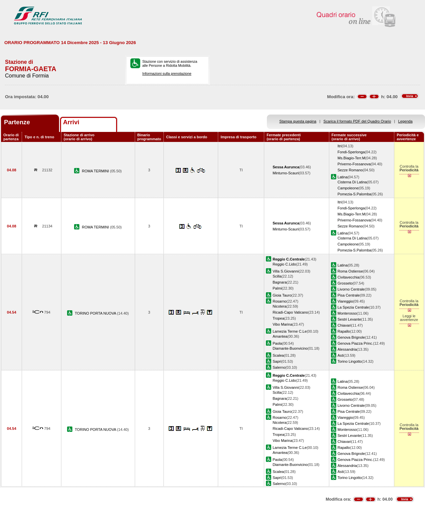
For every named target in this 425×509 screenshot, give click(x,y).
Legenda (405, 121)
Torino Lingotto (350, 361)
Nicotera (279, 306)
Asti (341, 355)
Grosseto (345, 283)
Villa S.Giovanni (286, 271)
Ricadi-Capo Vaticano (290, 312)
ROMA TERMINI (96, 171)
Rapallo (344, 331)
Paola (277, 343)
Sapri (277, 361)
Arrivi (71, 122)
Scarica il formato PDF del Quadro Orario (357, 121)
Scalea (278, 355)
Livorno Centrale (351, 289)
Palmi (277, 288)
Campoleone (348, 188)
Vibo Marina (282, 324)
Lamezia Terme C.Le (290, 331)
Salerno (279, 367)
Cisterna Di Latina (352, 182)
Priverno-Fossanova (354, 164)
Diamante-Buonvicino (290, 348)
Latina (343, 177)
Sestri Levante (349, 319)
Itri (340, 146)
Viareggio (345, 301)
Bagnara (280, 282)
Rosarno (280, 301)
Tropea (278, 318)
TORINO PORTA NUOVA (96, 313)
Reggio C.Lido (284, 264)
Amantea (280, 336)
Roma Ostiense (350, 271)
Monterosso (347, 313)
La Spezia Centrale (353, 307)
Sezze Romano (350, 170)
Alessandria (347, 349)
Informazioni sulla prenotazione (166, 73)
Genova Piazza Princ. (355, 343)
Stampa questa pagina (297, 121)
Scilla (277, 276)
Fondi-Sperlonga (351, 152)
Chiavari (344, 325)
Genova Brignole (351, 337)
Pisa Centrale (349, 295)
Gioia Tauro (282, 295)
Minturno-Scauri (286, 173)
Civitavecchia (348, 277)
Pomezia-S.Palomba (354, 194)
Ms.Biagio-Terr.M (351, 158)
